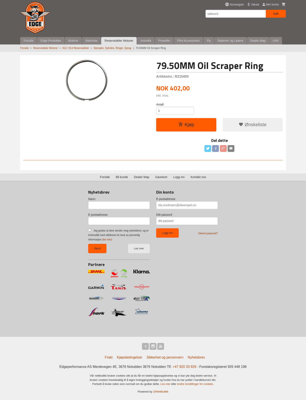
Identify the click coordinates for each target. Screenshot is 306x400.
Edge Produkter (51, 40)
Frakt (108, 357)
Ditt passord (164, 214)
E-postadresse (165, 199)
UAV (276, 40)
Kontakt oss (198, 177)
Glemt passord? (208, 233)
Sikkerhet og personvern (165, 357)
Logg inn (179, 177)
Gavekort (161, 177)
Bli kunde (122, 177)
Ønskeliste (252, 124)
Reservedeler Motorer (119, 40)
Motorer (73, 40)
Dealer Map (258, 40)
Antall (160, 104)
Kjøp (186, 124)
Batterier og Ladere (230, 40)
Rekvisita (91, 40)
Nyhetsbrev (196, 357)
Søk (275, 13)
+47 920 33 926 (184, 367)
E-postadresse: (98, 214)
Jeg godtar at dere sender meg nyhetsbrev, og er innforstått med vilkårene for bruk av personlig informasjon (118, 235)
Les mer (139, 248)
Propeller (164, 40)
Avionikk (145, 40)
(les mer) (107, 239)
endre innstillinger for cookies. (195, 384)
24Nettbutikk (160, 391)
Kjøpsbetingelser (129, 357)
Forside (29, 40)
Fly (209, 40)
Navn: (92, 199)
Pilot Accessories (188, 40)
